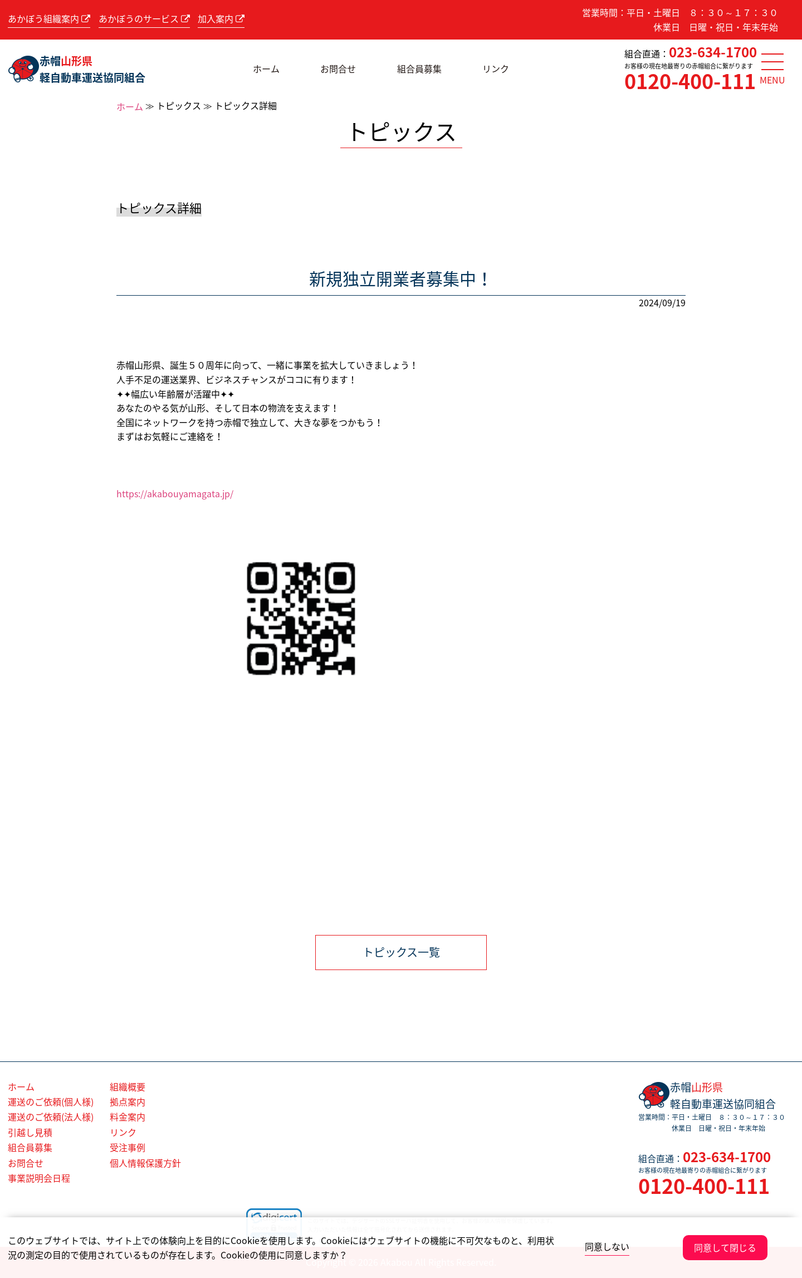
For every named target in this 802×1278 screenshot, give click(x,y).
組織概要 (127, 1086)
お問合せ (338, 68)
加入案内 (221, 18)
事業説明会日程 (39, 1177)
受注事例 (127, 1147)
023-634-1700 (713, 52)
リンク (495, 68)
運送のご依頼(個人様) (51, 1101)
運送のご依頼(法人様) (51, 1116)
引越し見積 (30, 1132)
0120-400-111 (690, 81)
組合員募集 (419, 68)
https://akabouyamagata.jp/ (174, 493)
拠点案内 (127, 1101)
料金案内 (127, 1116)
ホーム (266, 68)
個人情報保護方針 (145, 1162)
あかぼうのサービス (144, 18)
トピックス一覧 (401, 952)
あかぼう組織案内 (49, 18)
